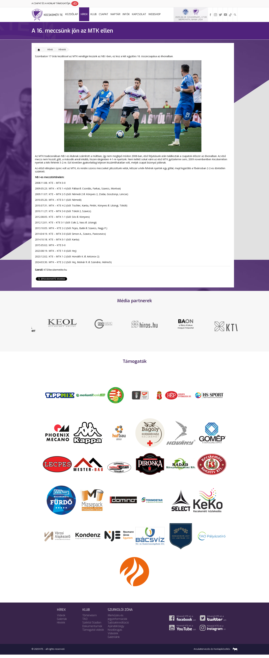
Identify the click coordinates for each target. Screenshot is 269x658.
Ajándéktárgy (116, 629)
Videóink (113, 636)
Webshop (154, 14)
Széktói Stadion (91, 626)
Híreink (62, 49)
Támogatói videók (93, 633)
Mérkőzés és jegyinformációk (117, 620)
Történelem (89, 618)
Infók (126, 14)
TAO (84, 622)
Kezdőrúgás (115, 633)
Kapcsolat (139, 14)
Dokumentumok (92, 629)
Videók (61, 618)
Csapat (103, 14)
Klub (93, 14)
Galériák (62, 622)
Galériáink (114, 640)
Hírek (84, 14)
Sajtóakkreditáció (118, 626)
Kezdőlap (71, 14)
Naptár (115, 14)
